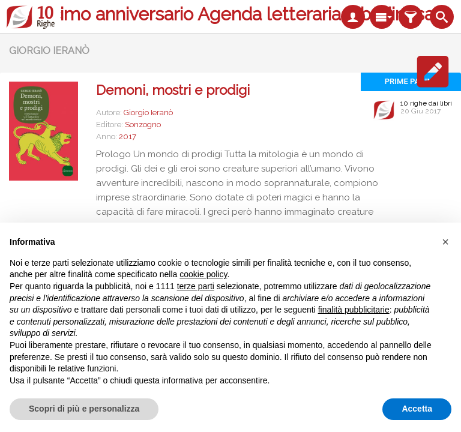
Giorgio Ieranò (148, 112)
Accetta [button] (417, 408)
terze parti (195, 286)
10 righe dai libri (426, 103)
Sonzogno (143, 124)
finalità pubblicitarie (354, 309)
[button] (445, 241)
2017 (127, 136)
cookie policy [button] (203, 274)
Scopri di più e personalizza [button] (84, 408)
